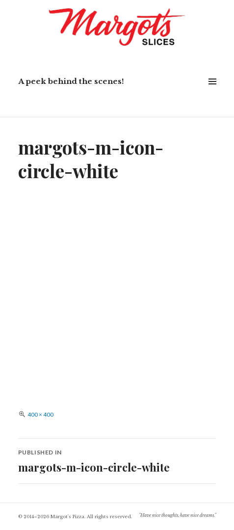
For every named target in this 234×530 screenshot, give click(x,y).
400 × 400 (40, 414)
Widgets (212, 92)
